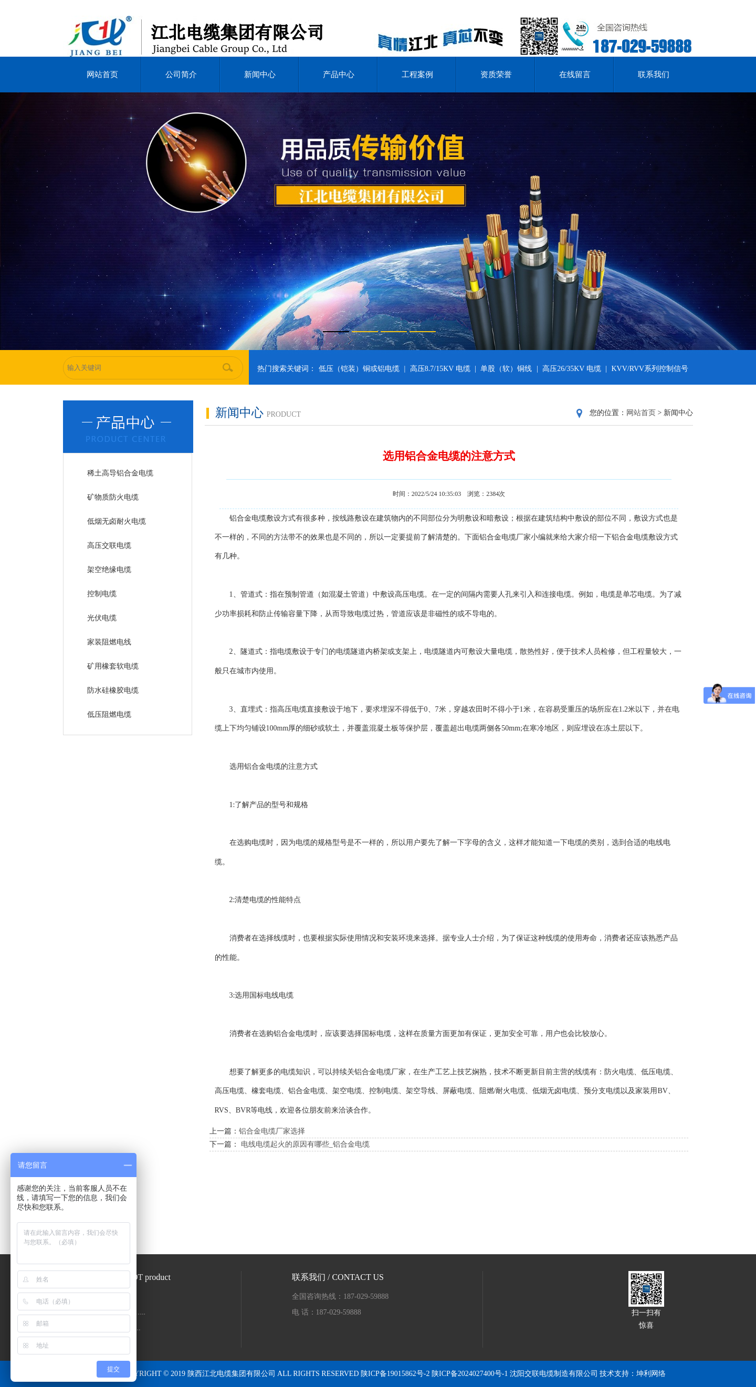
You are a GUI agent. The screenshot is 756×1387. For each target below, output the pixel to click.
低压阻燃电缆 (109, 714)
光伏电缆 (102, 618)
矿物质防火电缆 (113, 497)
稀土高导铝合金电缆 (120, 473)
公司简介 (181, 74)
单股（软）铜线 (506, 369)
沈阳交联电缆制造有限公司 (554, 1374)
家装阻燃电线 (109, 642)
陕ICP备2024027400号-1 (471, 1374)
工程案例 (417, 74)
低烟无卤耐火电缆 (116, 521)
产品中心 (338, 74)
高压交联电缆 (109, 545)
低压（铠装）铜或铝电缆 (359, 369)
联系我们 (653, 74)
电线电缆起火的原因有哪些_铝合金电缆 (305, 1144)
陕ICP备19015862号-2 (396, 1374)
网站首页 (102, 74)
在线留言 (575, 74)
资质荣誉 (496, 74)
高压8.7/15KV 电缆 (440, 369)
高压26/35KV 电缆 (571, 369)
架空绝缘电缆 (109, 570)
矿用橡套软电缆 (113, 666)
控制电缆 (102, 594)
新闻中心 (260, 74)
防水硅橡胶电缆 (113, 690)
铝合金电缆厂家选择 (272, 1131)
